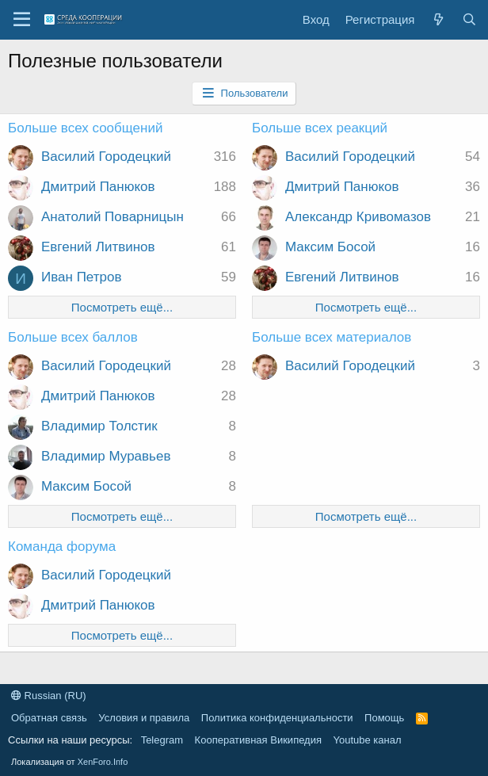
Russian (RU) (48, 695)
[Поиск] (469, 19)
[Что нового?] (437, 19)
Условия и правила (143, 718)
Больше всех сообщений (85, 128)
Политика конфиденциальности (277, 718)
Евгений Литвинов (98, 246)
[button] (21, 20)
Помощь (384, 718)
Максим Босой (330, 246)
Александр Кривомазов (358, 216)
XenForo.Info (103, 761)
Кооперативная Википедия (258, 740)
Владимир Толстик (99, 426)
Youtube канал (368, 740)
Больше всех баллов (73, 337)
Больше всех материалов (331, 337)
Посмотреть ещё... (122, 307)
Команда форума (62, 546)
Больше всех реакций (319, 128)
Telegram (162, 740)
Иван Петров (81, 277)
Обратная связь (49, 718)
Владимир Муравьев (105, 456)
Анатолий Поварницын (112, 216)
